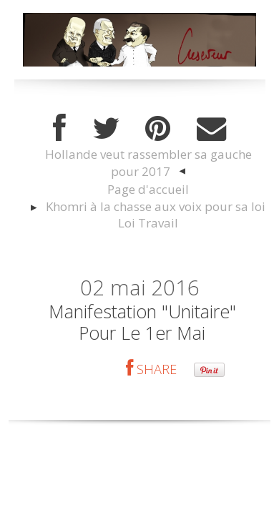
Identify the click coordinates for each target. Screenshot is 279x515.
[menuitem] (148, 163)
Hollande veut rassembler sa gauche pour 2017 (148, 163)
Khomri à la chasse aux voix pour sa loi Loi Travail (155, 215)
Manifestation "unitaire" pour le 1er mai (142, 322)
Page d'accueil (148, 189)
